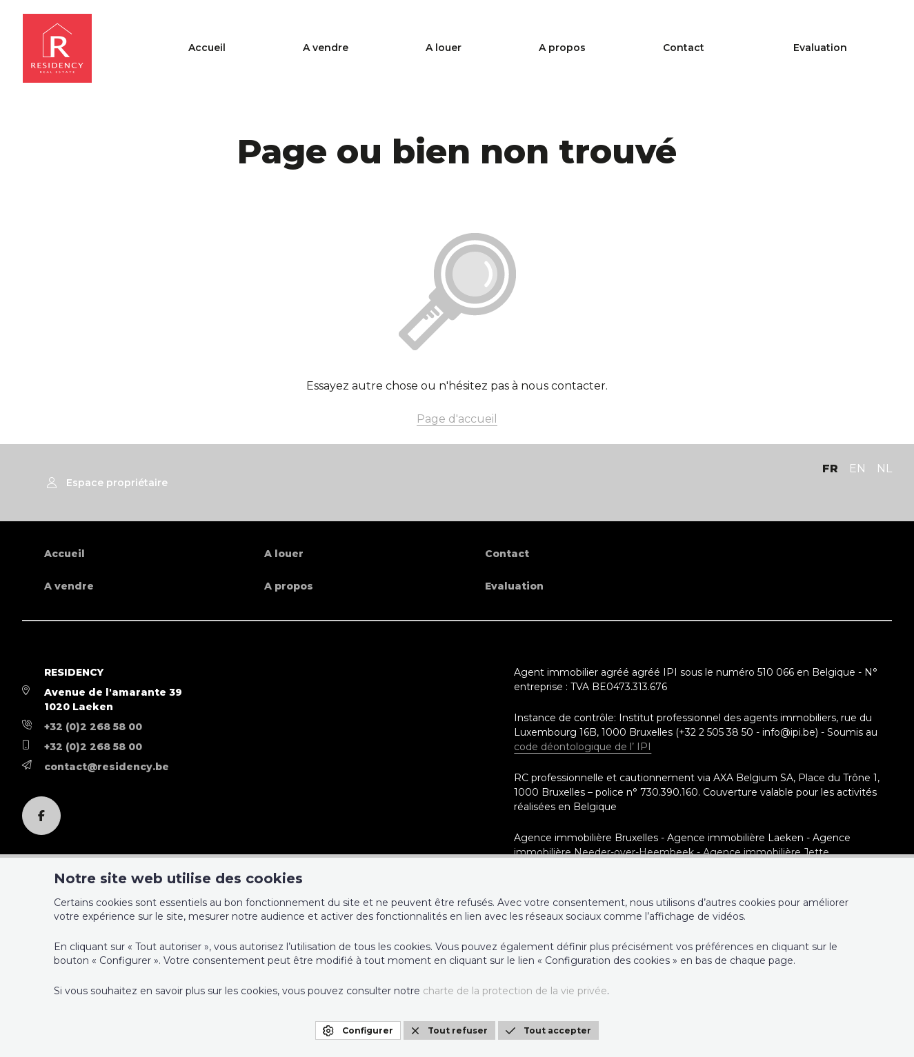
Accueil (460, 48)
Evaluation (853, 48)
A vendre (535, 48)
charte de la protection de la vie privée (515, 991)
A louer (609, 48)
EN (857, 468)
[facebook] (41, 815)
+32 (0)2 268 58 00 (93, 727)
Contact (761, 48)
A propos (683, 48)
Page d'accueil (457, 418)
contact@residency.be (106, 767)
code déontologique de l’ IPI (582, 747)
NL (884, 468)
